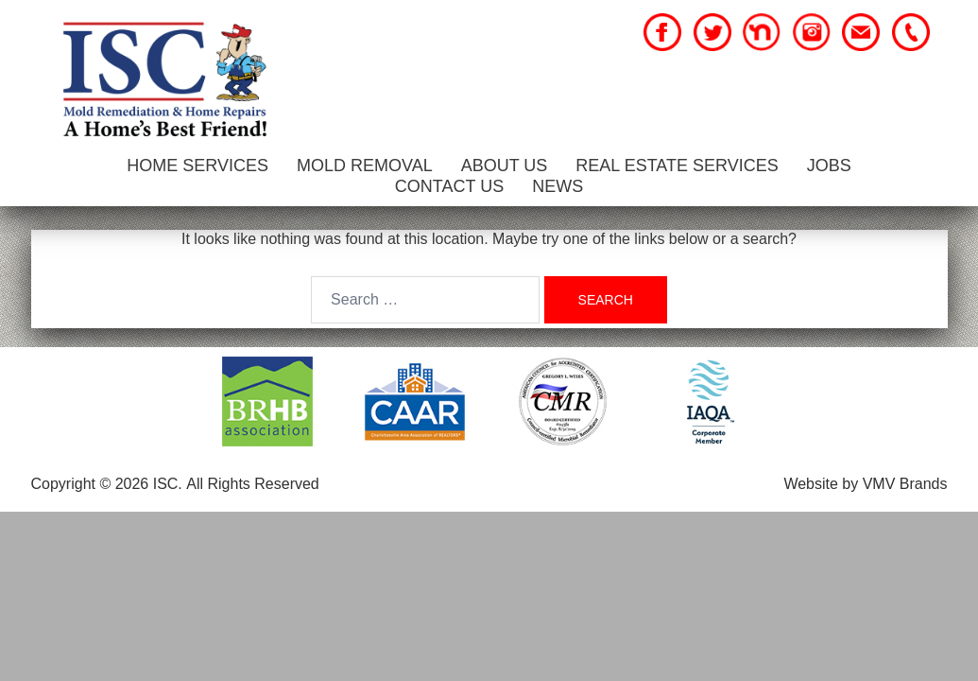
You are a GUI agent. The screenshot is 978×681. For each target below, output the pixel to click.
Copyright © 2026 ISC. (106, 484)
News (557, 186)
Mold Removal (365, 165)
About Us (504, 165)
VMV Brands (905, 484)
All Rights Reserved (252, 484)
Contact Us (449, 186)
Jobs (829, 165)
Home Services (197, 165)
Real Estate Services (676, 165)
